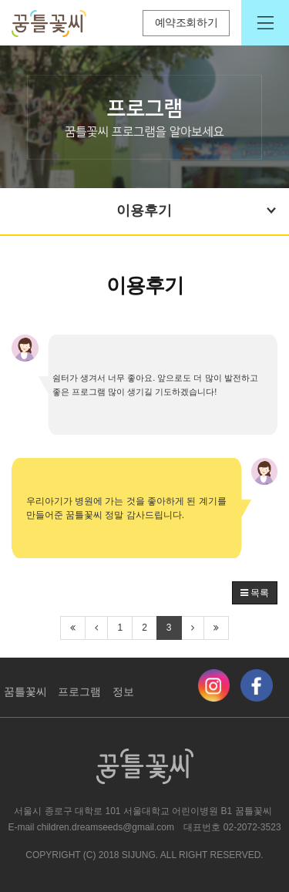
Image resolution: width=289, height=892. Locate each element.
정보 (123, 691)
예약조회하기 (186, 23)
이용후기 (197, 210)
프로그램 (79, 691)
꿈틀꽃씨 (25, 691)
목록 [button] (254, 592)
